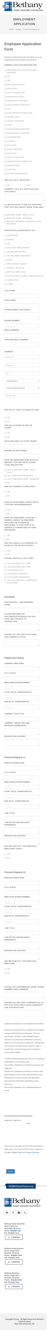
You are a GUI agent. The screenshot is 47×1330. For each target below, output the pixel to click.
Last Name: (10, 291)
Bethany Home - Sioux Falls (19, 215)
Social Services (13, 149)
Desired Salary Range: (15, 451)
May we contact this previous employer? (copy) (20, 847)
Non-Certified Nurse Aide (18, 113)
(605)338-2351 (15, 1231)
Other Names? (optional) (17, 310)
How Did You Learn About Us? (19, 230)
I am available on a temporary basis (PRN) (20, 581)
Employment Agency (15, 264)
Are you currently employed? (20, 486)
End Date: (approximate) (16, 702)
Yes (7, 185)
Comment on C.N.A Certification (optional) (21, 190)
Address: (9, 352)
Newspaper (11, 236)
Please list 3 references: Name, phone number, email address (24, 988)
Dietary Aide (11, 117)
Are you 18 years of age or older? (18, 426)
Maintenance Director (16, 129)
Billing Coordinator (15, 174)
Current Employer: (14, 663)
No (27, 185)
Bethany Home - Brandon (18, 218)
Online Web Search (15, 252)
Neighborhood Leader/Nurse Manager (20, 71)
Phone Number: (13, 321)
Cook (8, 125)
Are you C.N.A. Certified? (18, 180)
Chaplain (10, 170)
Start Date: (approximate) (18, 692)
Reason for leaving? (15, 736)
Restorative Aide (14, 97)
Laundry (10, 141)
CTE (7, 244)
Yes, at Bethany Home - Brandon (21, 479)
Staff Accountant (14, 93)
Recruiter (10, 89)
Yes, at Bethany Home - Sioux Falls (20, 471)
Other (8, 284)
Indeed (9, 240)
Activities (10, 145)
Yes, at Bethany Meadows (18, 476)
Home (11, 29)
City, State (10, 673)
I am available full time (17, 563)
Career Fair (11, 280)
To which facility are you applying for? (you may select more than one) (23, 207)
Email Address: (12, 330)
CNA (7, 109)
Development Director (17, 105)
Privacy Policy (17, 1152)
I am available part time (17, 567)
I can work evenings (15, 574)
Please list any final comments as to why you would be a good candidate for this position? (24, 1005)
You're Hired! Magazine (17, 256)
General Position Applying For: (21, 65)
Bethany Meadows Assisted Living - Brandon (23, 222)
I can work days (13, 570)
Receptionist (12, 165)
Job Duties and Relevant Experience (17, 823)
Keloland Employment (16, 248)
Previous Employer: (14, 763)
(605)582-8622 (16, 1280)
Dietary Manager (14, 121)
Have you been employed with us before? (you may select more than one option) (21, 462)
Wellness (10, 153)
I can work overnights (17, 577)
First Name (10, 300)
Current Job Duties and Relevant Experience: (16, 724)
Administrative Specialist (18, 161)
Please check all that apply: (19, 558)
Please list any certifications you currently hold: (20, 635)
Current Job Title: (14, 714)
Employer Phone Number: (17, 683)
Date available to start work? (20, 441)
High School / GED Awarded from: (18, 603)
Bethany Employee (14, 272)
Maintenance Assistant (17, 133)
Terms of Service (32, 1152)
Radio (8, 260)
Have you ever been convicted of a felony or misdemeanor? (21, 503)
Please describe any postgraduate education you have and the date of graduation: (20, 617)
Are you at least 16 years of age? (21, 411)
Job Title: (9, 813)
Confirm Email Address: (17, 340)
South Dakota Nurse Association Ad (23, 276)
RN (7, 77)
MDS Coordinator (14, 85)
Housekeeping (12, 137)
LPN (7, 81)
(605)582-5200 (16, 1255)
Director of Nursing (16, 101)
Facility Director (14, 157)
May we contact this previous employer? (20, 962)
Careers (18, 29)
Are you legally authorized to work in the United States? (20, 544)
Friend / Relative (14, 268)
